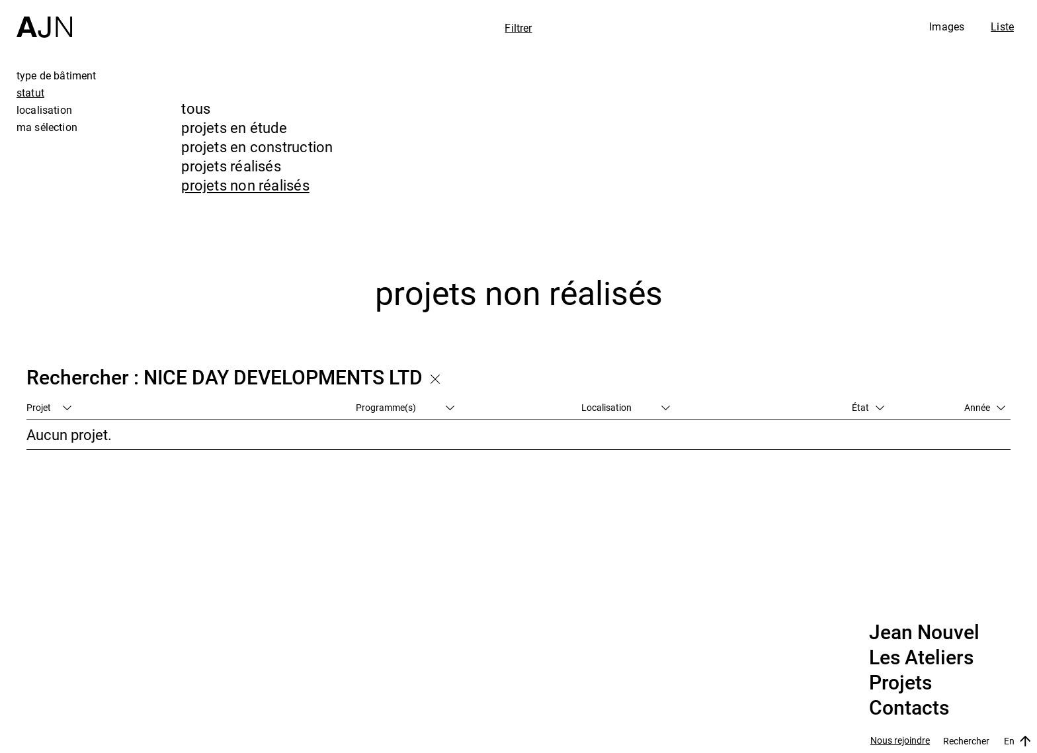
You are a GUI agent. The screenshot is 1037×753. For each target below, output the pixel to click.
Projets (900, 682)
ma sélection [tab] (47, 127)
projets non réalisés (245, 185)
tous (195, 108)
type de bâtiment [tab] (57, 75)
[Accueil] (44, 19)
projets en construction (257, 146)
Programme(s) (405, 407)
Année (984, 407)
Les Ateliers (921, 657)
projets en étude (234, 127)
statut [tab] (30, 92)
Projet (48, 407)
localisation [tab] (44, 110)
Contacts (909, 708)
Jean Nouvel (924, 632)
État (868, 407)
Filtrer (518, 28)
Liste (1002, 26)
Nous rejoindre (900, 740)
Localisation (625, 407)
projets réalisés (231, 165)
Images (946, 26)
